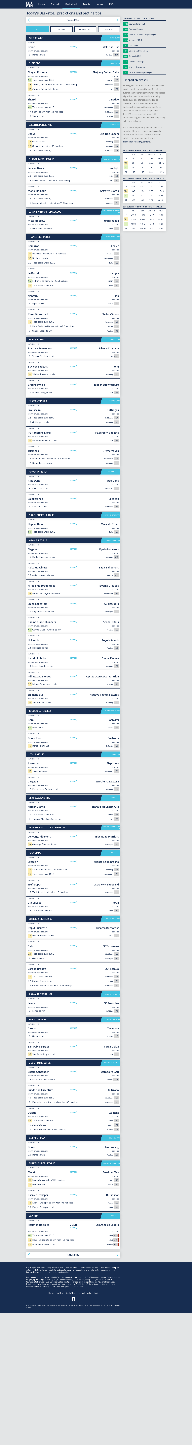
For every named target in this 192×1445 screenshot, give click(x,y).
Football (55, 4)
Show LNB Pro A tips (113, 281)
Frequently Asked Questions (136, 141)
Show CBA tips (115, 63)
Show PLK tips (115, 985)
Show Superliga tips (112, 843)
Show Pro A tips (114, 445)
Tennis (86, 4)
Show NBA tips (115, 1348)
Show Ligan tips (114, 1270)
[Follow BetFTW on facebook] (73, 1431)
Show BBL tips (115, 383)
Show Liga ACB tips (113, 1151)
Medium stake (85, 29)
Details (73, 46)
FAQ (111, 4)
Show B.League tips (113, 628)
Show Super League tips (111, 603)
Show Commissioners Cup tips (111, 959)
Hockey (99, 4)
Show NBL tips (115, 38)
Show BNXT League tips (112, 159)
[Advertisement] (73, 255)
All (37, 29)
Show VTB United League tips (111, 211)
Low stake (61, 29)
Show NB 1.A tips (114, 560)
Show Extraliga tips (112, 1126)
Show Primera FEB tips (112, 1195)
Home (41, 4)
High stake (109, 29)
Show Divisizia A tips (113, 1051)
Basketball (71, 4)
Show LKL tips (115, 886)
